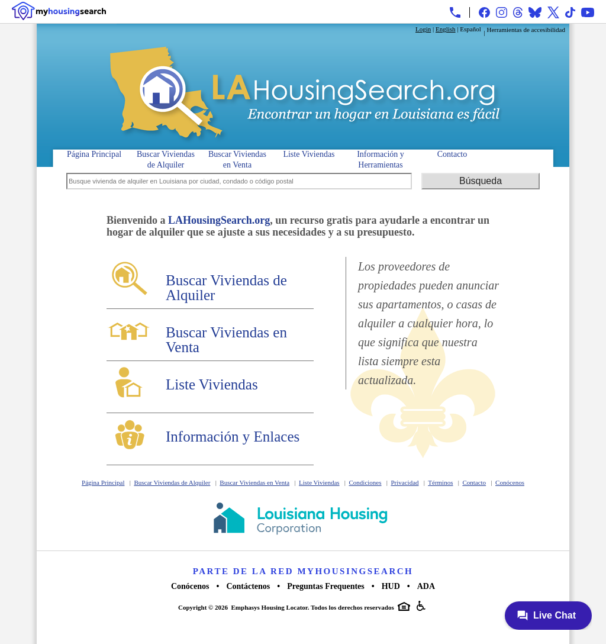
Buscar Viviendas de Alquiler (166, 158)
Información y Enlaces (232, 437)
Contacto (452, 154)
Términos (440, 482)
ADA (426, 586)
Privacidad (404, 482)
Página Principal (94, 154)
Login (423, 29)
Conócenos (509, 482)
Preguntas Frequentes (326, 586)
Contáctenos (248, 586)
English (446, 29)
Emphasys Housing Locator (269, 607)
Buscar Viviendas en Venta (237, 158)
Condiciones (365, 482)
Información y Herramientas (380, 158)
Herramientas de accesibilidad (525, 29)
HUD (391, 586)
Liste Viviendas (308, 154)
